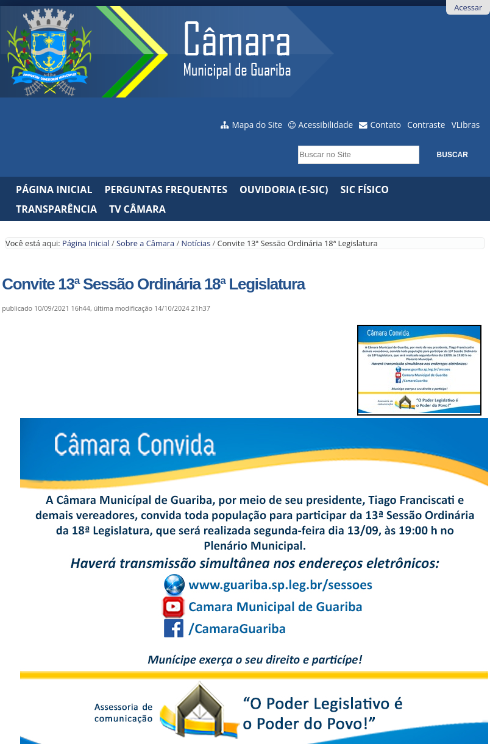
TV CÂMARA (137, 209)
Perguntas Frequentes (165, 189)
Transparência (56, 209)
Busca (294, 142)
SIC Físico (365, 189)
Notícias (196, 243)
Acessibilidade (326, 124)
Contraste (426, 124)
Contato (386, 124)
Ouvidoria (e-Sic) (284, 189)
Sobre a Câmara (145, 243)
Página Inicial (54, 189)
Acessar (468, 7)
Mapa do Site (257, 124)
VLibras (466, 124)
